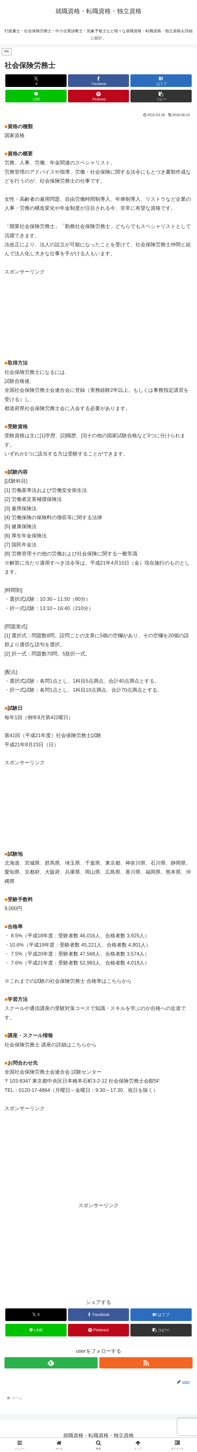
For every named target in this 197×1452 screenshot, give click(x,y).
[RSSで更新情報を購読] (146, 1362)
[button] (160, 96)
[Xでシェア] (35, 80)
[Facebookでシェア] (98, 80)
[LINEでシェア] (35, 96)
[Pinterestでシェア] (98, 96)
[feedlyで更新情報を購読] (51, 1362)
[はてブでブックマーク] (160, 80)
